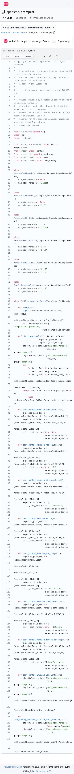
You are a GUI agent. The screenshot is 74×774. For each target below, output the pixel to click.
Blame (17, 56)
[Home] (6, 4)
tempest (28, 11)
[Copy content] (44, 56)
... (54, 41)
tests (24, 32)
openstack (13, 11)
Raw (7, 56)
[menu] (28, 771)
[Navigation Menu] (69, 4)
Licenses (40, 771)
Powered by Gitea (13, 766)
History (28, 56)
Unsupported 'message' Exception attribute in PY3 (43, 41)
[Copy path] (54, 32)
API (49, 771)
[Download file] (37, 56)
